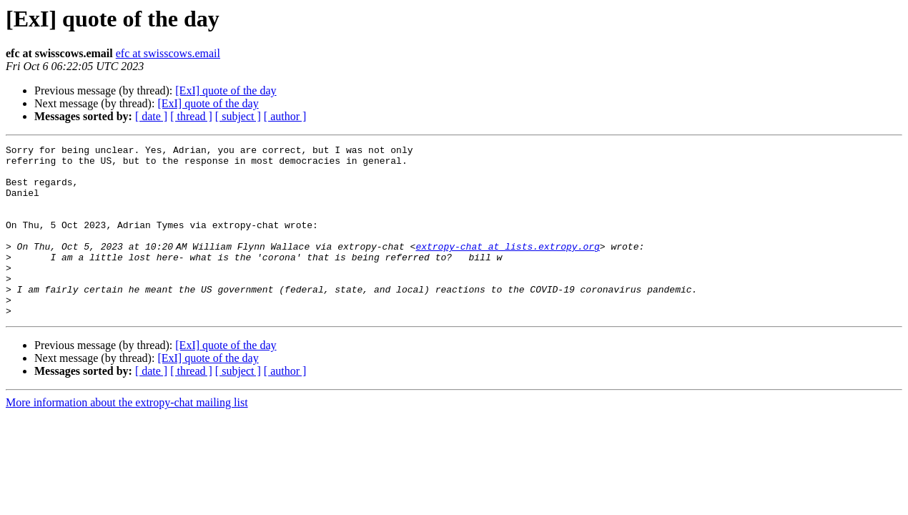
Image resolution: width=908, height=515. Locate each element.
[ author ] (285, 116)
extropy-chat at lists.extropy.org (510, 267)
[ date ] (151, 116)
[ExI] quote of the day (225, 90)
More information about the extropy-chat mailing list (127, 437)
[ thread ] (191, 116)
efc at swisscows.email (168, 53)
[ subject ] (238, 116)
